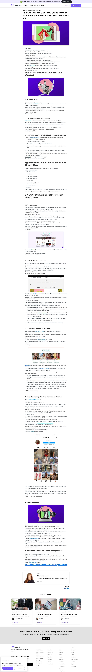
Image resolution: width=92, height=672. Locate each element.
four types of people (34, 137)
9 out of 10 (31, 65)
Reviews (35, 562)
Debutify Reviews (39, 656)
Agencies (50, 657)
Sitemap (73, 661)
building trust (36, 103)
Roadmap (73, 657)
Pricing (31, 5)
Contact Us (73, 650)
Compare (61, 659)
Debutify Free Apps (40, 658)
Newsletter (61, 668)
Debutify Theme (39, 650)
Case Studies (37, 5)
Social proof (28, 120)
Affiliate (49, 661)
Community (73, 666)
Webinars (61, 657)
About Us (50, 650)
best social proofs (39, 331)
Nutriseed (27, 365)
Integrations (50, 652)
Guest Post (50, 664)
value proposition (41, 339)
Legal (72, 664)
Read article (15, 622)
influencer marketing (34, 538)
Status (72, 654)
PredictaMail (38, 663)
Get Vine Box (34, 293)
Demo (42, 5)
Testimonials (62, 666)
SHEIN (32, 431)
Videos (60, 654)
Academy (61, 661)
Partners (49, 654)
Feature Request (74, 659)
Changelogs (62, 671)
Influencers (50, 659)
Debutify (33, 249)
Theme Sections (39, 660)
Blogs (60, 650)
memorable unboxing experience (45, 423)
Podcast (61, 652)
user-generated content (34, 399)
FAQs (72, 652)
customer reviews (44, 368)
